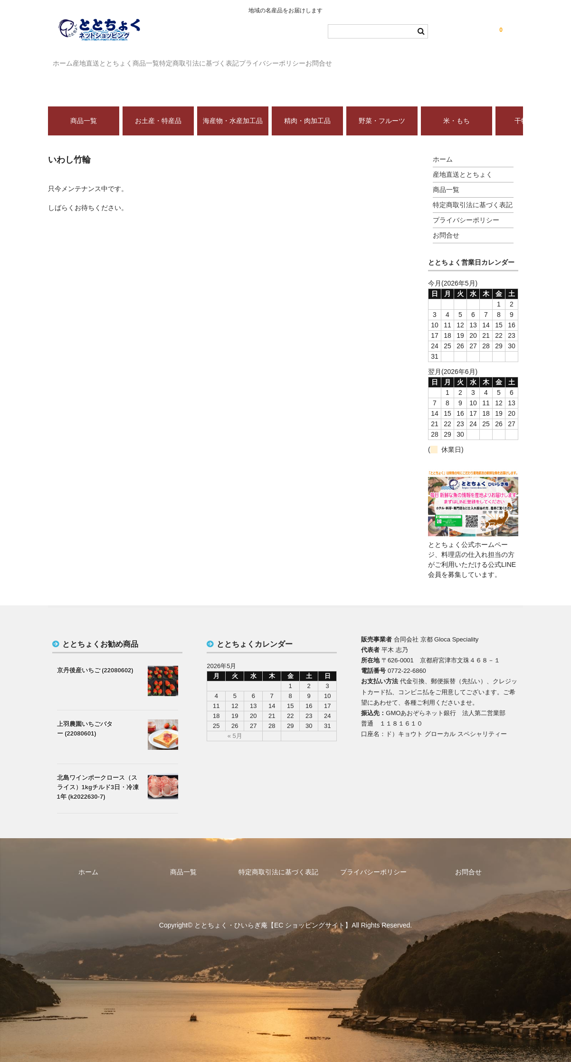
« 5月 (235, 722)
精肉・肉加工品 (307, 107)
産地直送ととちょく (127, 59)
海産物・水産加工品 (233, 107)
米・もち (456, 107)
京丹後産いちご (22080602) (95, 656)
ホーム (68, 59)
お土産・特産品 (158, 107)
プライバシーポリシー (355, 59)
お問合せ (421, 59)
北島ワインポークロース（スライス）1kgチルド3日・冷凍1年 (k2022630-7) (98, 773)
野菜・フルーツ (382, 107)
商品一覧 (190, 59)
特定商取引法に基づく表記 (263, 59)
